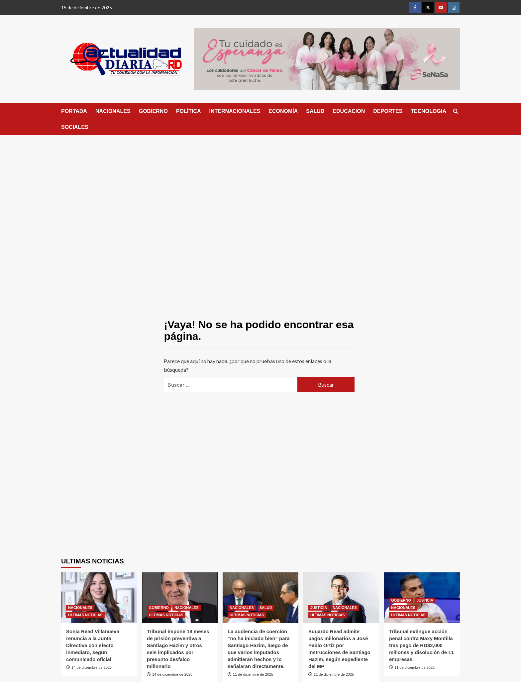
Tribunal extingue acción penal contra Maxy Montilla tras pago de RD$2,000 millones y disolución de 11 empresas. (421, 645)
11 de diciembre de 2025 (253, 674)
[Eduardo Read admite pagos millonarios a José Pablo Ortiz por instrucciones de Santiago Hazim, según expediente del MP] (341, 597)
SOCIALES (74, 127)
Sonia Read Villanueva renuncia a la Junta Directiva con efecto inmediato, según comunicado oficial (92, 645)
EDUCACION (349, 111)
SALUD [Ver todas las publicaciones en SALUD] (266, 608)
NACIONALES (113, 111)
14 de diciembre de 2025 (91, 667)
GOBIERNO (153, 111)
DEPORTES (387, 111)
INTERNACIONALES (234, 111)
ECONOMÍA (283, 111)
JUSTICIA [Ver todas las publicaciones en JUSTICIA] (318, 608)
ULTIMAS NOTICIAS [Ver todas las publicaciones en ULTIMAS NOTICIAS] (85, 615)
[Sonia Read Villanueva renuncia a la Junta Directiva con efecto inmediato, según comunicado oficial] (99, 597)
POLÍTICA (188, 111)
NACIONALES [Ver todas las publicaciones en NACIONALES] (80, 608)
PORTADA (74, 111)
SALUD (315, 111)
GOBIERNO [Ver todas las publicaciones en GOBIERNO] (159, 608)
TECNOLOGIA (428, 111)
